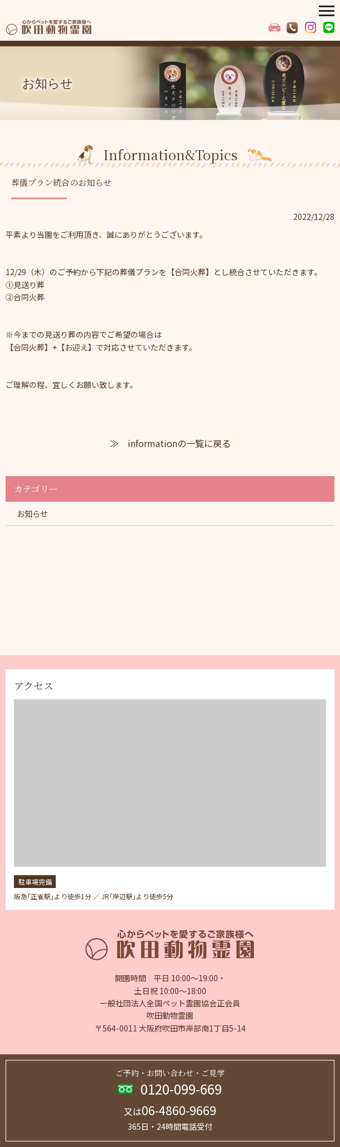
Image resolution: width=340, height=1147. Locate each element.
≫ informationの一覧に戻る (170, 443)
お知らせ (32, 513)
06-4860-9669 (170, 1110)
